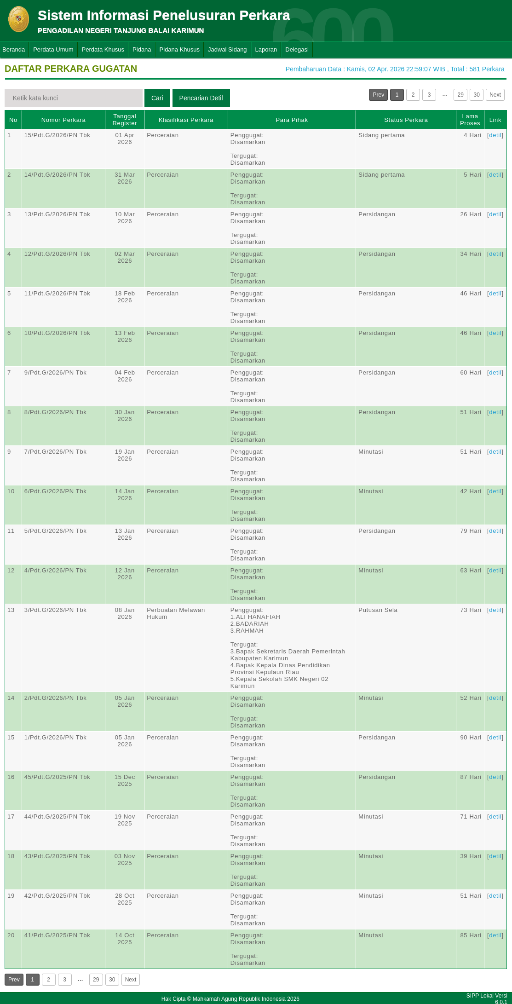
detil (495, 135)
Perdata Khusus (103, 49)
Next (495, 95)
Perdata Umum (53, 49)
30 (476, 95)
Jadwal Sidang (227, 49)
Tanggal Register (125, 120)
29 (460, 95)
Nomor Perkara (63, 119)
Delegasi (297, 49)
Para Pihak (292, 119)
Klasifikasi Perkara (186, 119)
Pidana (141, 49)
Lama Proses (470, 120)
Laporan (266, 49)
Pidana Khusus (180, 49)
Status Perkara (406, 119)
